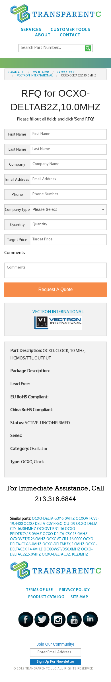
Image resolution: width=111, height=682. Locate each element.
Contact (70, 35)
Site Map (79, 597)
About (42, 35)
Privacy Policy (74, 590)
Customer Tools (70, 30)
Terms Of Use (39, 590)
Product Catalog (46, 597)
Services (31, 30)
